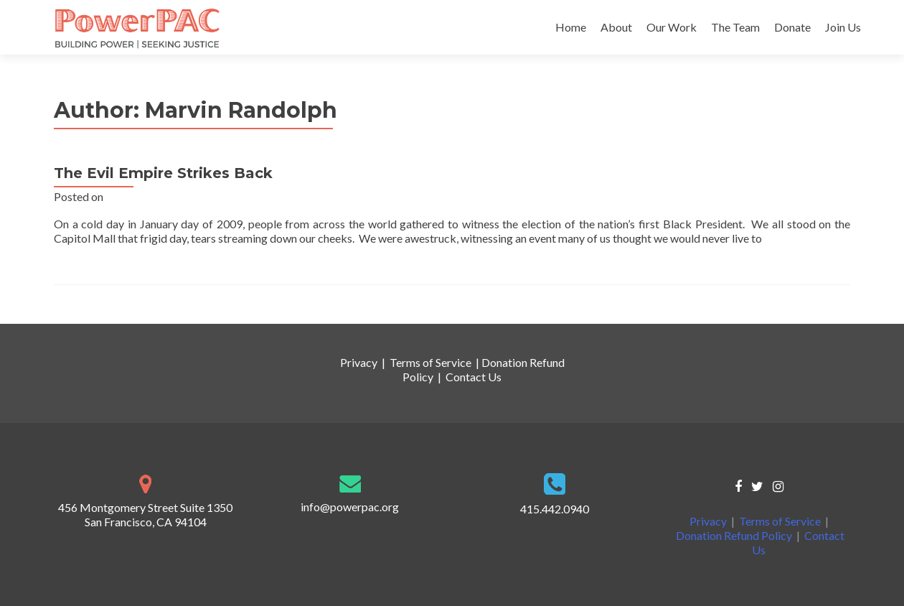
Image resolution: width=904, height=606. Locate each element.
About (616, 27)
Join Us (843, 27)
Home (570, 27)
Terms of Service (430, 362)
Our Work (671, 27)
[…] (770, 238)
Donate (792, 27)
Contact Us (474, 376)
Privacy (358, 362)
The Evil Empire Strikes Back (163, 173)
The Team (735, 27)
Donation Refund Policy (734, 535)
